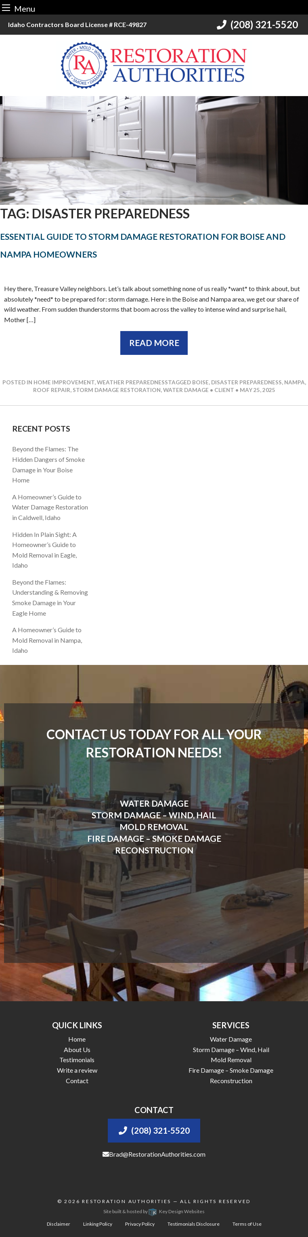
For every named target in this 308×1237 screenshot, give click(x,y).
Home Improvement (64, 382)
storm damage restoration (117, 390)
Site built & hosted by (153, 1211)
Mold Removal (231, 1059)
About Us (77, 1049)
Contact (77, 1080)
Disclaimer (58, 1224)
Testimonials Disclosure (194, 1224)
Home (77, 1039)
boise (200, 382)
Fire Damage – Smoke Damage (231, 1070)
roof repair (51, 390)
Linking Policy (97, 1224)
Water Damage (231, 1039)
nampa (294, 382)
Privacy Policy (140, 1224)
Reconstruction (231, 1080)
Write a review (77, 1070)
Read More (154, 343)
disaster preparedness (246, 382)
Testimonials (76, 1059)
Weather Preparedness (132, 382)
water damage (186, 390)
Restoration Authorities (126, 1201)
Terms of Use (247, 1224)
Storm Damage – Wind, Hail (231, 1049)
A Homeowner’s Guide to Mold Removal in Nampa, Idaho (47, 640)
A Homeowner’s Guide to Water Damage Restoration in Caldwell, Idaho (50, 507)
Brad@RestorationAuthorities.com (154, 1154)
